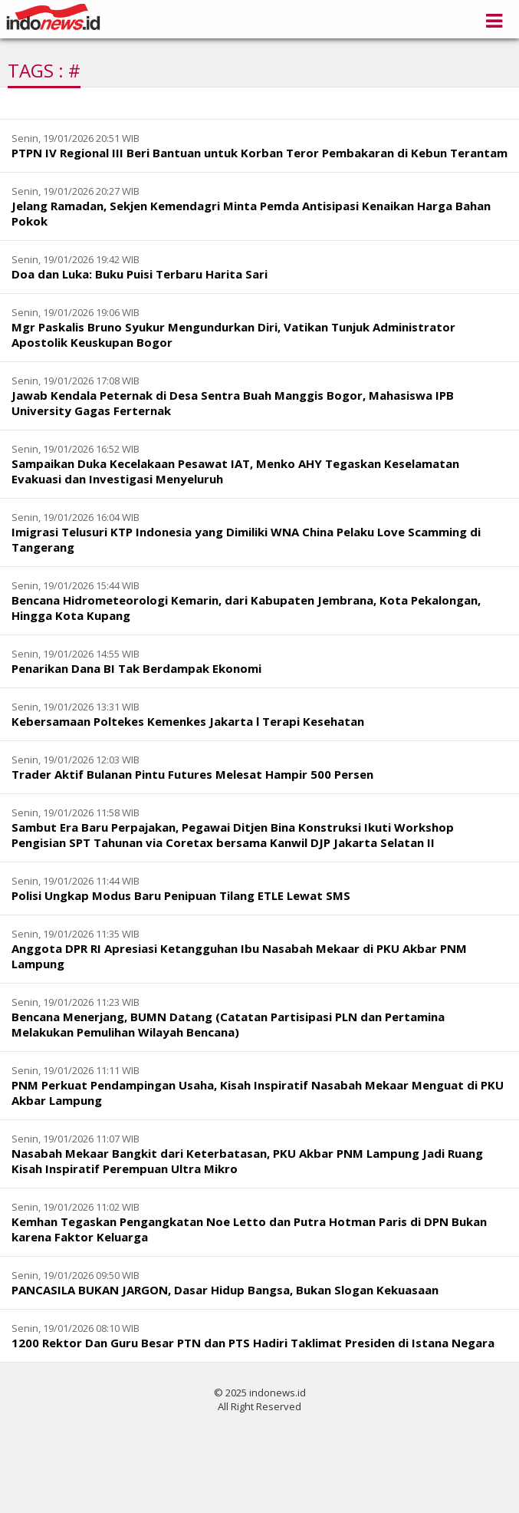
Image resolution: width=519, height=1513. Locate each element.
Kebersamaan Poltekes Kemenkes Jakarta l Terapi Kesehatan (187, 721)
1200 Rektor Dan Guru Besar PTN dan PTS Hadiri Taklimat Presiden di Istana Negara (252, 1342)
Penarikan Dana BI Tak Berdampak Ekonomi (136, 668)
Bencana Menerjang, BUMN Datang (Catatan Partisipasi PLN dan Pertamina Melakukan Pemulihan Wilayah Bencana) (228, 1024)
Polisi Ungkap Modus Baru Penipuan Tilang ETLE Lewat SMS (180, 895)
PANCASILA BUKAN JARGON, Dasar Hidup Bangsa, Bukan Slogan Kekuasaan (225, 1289)
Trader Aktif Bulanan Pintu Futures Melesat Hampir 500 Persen (192, 774)
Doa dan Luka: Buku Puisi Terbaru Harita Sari (139, 274)
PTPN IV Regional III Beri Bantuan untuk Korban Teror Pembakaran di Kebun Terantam (259, 152)
